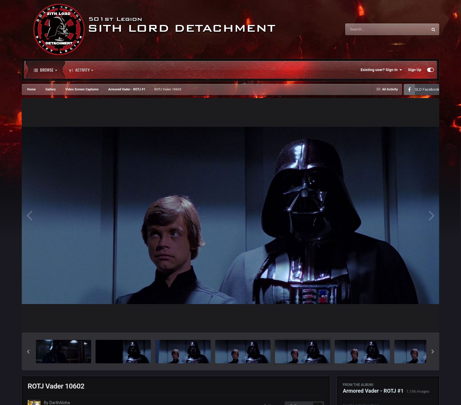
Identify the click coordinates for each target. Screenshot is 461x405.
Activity (81, 70)
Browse (45, 70)
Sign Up (414, 70)
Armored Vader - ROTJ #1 (373, 391)
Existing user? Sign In (381, 70)
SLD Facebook (427, 89)
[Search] (371, 29)
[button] (28, 351)
